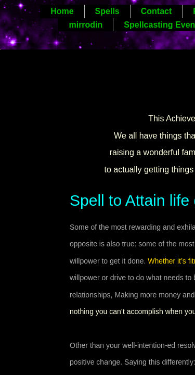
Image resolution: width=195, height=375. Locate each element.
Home (61, 11)
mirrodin (85, 24)
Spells (107, 11)
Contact (156, 11)
